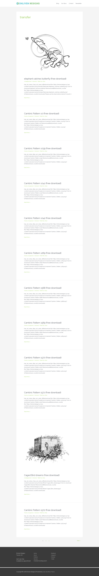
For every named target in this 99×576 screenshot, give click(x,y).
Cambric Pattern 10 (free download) (43, 113)
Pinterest (53, 557)
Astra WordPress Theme (49, 571)
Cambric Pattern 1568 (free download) (44, 288)
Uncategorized (28, 81)
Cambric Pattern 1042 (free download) (44, 218)
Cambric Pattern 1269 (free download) (44, 253)
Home (35, 553)
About (35, 555)
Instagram (53, 555)
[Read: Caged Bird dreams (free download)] (47, 448)
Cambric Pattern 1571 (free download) (44, 392)
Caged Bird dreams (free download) (43, 475)
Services (36, 559)
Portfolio (36, 557)
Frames (26, 116)
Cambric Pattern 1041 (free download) (44, 183)
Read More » (27, 98)
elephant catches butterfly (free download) (47, 78)
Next (79, 540)
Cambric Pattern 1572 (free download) (44, 510)
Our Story (64, 3)
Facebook (54, 553)
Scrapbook (32, 116)
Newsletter (79, 3)
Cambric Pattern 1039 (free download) (44, 148)
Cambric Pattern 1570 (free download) (44, 357)
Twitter (53, 559)
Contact (71, 3)
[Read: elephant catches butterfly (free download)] (47, 52)
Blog (57, 3)
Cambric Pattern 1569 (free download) (44, 322)
